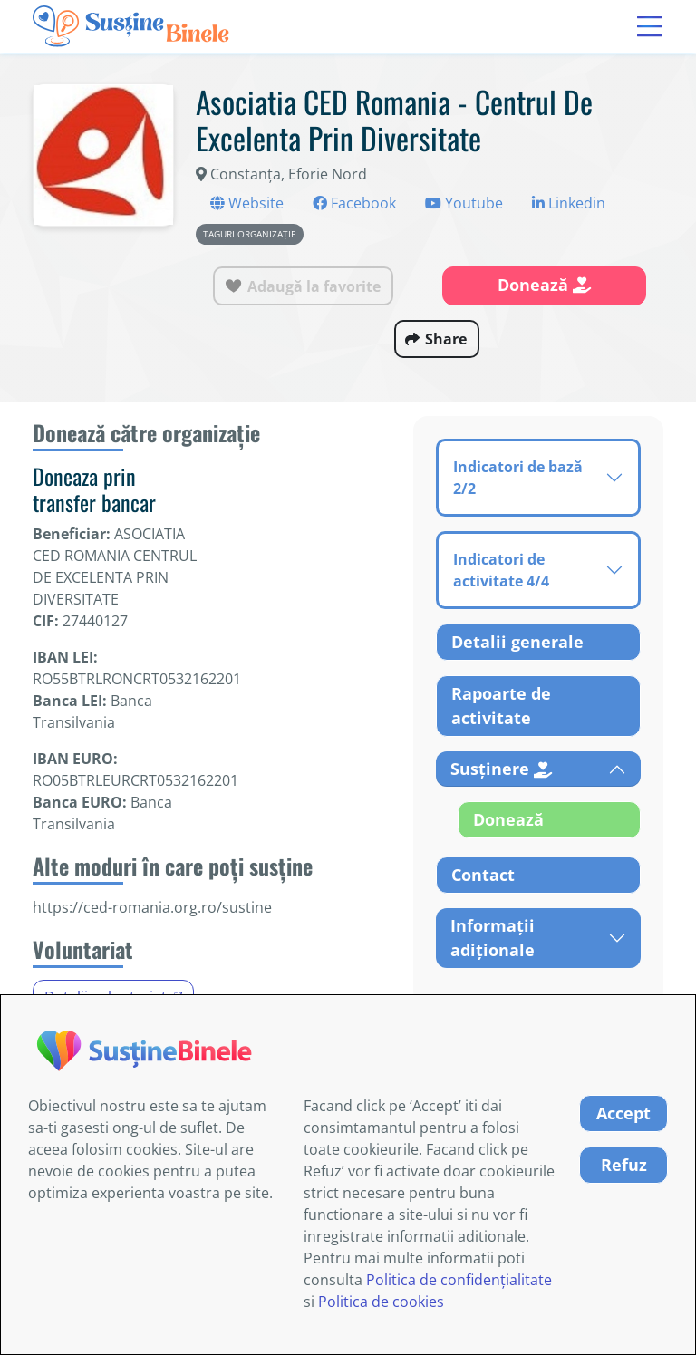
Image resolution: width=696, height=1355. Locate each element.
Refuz (624, 1165)
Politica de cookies (381, 1301)
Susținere (501, 768)
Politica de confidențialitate (459, 1280)
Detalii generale (517, 642)
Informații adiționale (492, 938)
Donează (544, 284)
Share (446, 339)
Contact (483, 875)
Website (247, 203)
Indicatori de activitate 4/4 (501, 570)
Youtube (464, 203)
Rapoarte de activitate (501, 705)
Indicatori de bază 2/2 (518, 477)
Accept (623, 1113)
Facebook (354, 203)
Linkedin (568, 203)
